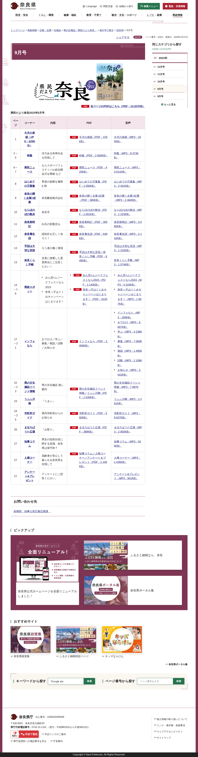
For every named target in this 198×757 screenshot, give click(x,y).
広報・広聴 (45, 30)
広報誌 (57, 30)
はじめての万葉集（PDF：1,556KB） (93, 183)
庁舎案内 (58, 741)
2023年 (120, 30)
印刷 (139, 37)
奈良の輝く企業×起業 (30, 198)
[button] (90, 6)
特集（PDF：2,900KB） (93, 155)
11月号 (161, 74)
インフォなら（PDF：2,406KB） (93, 343)
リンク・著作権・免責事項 (171, 725)
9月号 (160, 89)
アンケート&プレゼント (29, 476)
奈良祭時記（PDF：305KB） (93, 224)
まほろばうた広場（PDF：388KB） (93, 429)
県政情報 (32, 30)
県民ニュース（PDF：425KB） (93, 169)
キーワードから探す (31, 681)
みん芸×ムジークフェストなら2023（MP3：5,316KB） (130, 280)
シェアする (122, 37)
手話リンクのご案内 (55, 734)
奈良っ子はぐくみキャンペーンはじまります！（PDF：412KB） (95, 296)
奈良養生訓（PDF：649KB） (93, 236)
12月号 (161, 67)
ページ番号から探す (120, 681)
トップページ (18, 30)
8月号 (160, 96)
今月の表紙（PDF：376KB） (93, 139)
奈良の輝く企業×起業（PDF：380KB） (92, 198)
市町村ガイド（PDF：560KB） (93, 415)
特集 (29, 155)
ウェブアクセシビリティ (170, 731)
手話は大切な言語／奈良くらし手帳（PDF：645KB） (93, 256)
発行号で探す (107, 30)
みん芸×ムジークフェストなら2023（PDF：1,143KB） (95, 280)
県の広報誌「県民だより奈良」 (80, 30)
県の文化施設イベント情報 (29, 387)
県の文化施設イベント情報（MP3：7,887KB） (127, 387)
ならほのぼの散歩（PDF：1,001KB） (93, 212)
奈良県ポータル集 (178, 664)
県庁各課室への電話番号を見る (29, 741)
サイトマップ (164, 738)
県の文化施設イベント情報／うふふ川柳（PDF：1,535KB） (93, 393)
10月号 (161, 81)
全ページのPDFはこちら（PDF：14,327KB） (118, 106)
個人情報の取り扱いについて (172, 719)
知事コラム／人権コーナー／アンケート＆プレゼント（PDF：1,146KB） (93, 460)
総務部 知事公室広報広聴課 (32, 511)
